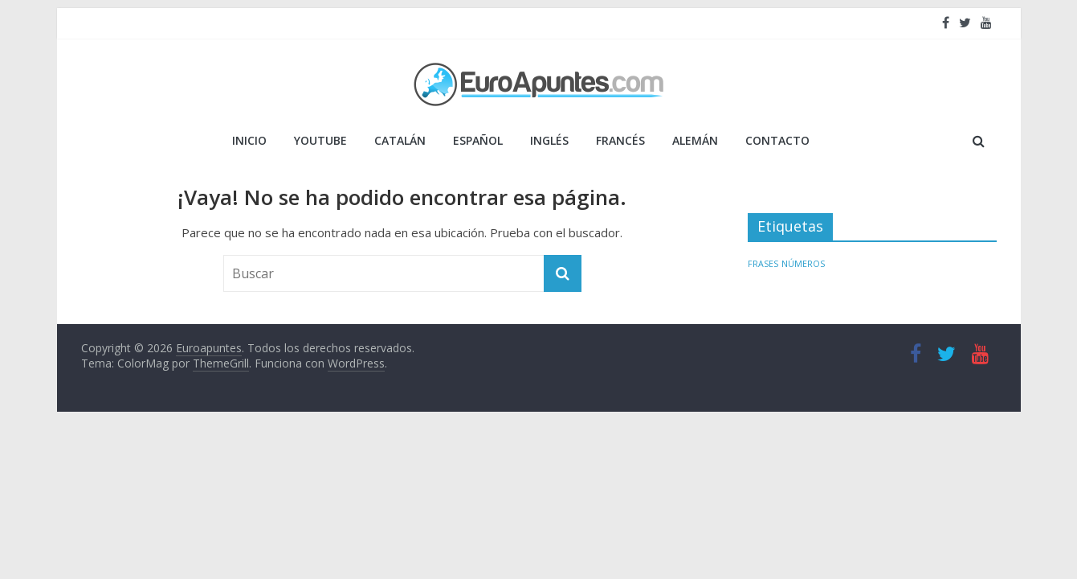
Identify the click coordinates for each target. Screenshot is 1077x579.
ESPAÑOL (478, 140)
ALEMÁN (695, 140)
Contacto (777, 140)
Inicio (249, 140)
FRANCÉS (620, 140)
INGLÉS (549, 140)
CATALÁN (400, 140)
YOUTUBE (320, 140)
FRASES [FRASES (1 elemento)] (763, 263)
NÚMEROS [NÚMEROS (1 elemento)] (803, 263)
